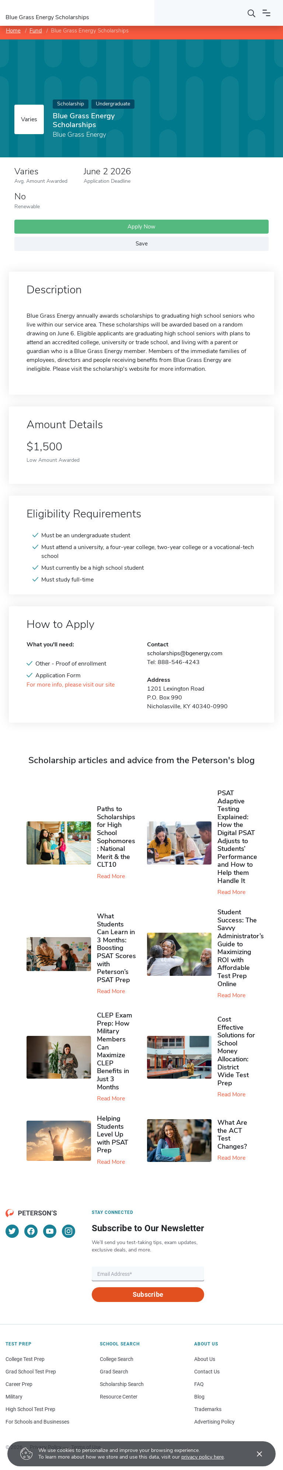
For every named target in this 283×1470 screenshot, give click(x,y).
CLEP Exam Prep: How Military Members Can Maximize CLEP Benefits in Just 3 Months (114, 1051)
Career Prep (19, 1384)
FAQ (199, 1384)
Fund (35, 30)
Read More (111, 876)
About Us (204, 1359)
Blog (199, 1397)
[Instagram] (68, 1231)
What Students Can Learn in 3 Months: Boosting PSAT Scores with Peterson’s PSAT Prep (116, 948)
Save (142, 243)
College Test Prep (25, 1359)
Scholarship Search (122, 1384)
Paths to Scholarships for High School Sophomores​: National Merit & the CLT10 (116, 836)
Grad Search (114, 1372)
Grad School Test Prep (31, 1372)
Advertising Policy (214, 1422)
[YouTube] (49, 1231)
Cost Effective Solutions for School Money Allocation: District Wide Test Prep (236, 1051)
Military (14, 1397)
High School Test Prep (30, 1409)
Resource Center (118, 1397)
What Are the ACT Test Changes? (232, 1134)
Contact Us (207, 1372)
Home (13, 30)
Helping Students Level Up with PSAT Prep (112, 1134)
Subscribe (148, 1294)
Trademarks (207, 1409)
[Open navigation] (266, 13)
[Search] (251, 13)
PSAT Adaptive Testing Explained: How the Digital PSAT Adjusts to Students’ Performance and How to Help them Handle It (237, 837)
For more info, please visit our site (71, 684)
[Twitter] (12, 1231)
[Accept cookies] (254, 1453)
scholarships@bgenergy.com (185, 653)
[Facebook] (31, 1231)
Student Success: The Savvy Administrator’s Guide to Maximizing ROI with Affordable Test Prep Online (240, 948)
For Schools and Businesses (37, 1422)
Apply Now (141, 226)
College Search (116, 1359)
